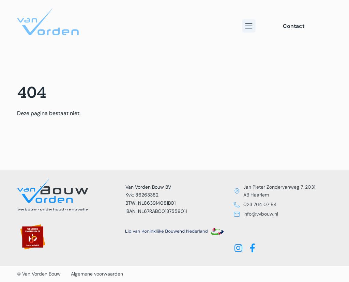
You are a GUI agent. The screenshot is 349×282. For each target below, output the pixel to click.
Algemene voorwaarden (97, 274)
